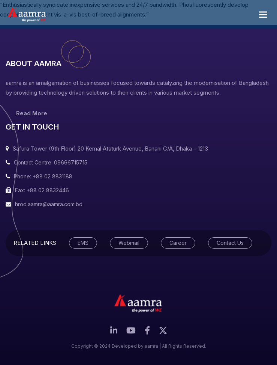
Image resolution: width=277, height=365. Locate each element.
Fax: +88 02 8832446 (42, 190)
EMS (83, 243)
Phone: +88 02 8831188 (43, 176)
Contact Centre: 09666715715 (50, 162)
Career (178, 243)
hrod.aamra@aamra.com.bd (48, 204)
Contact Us (230, 243)
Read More (31, 113)
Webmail (128, 243)
